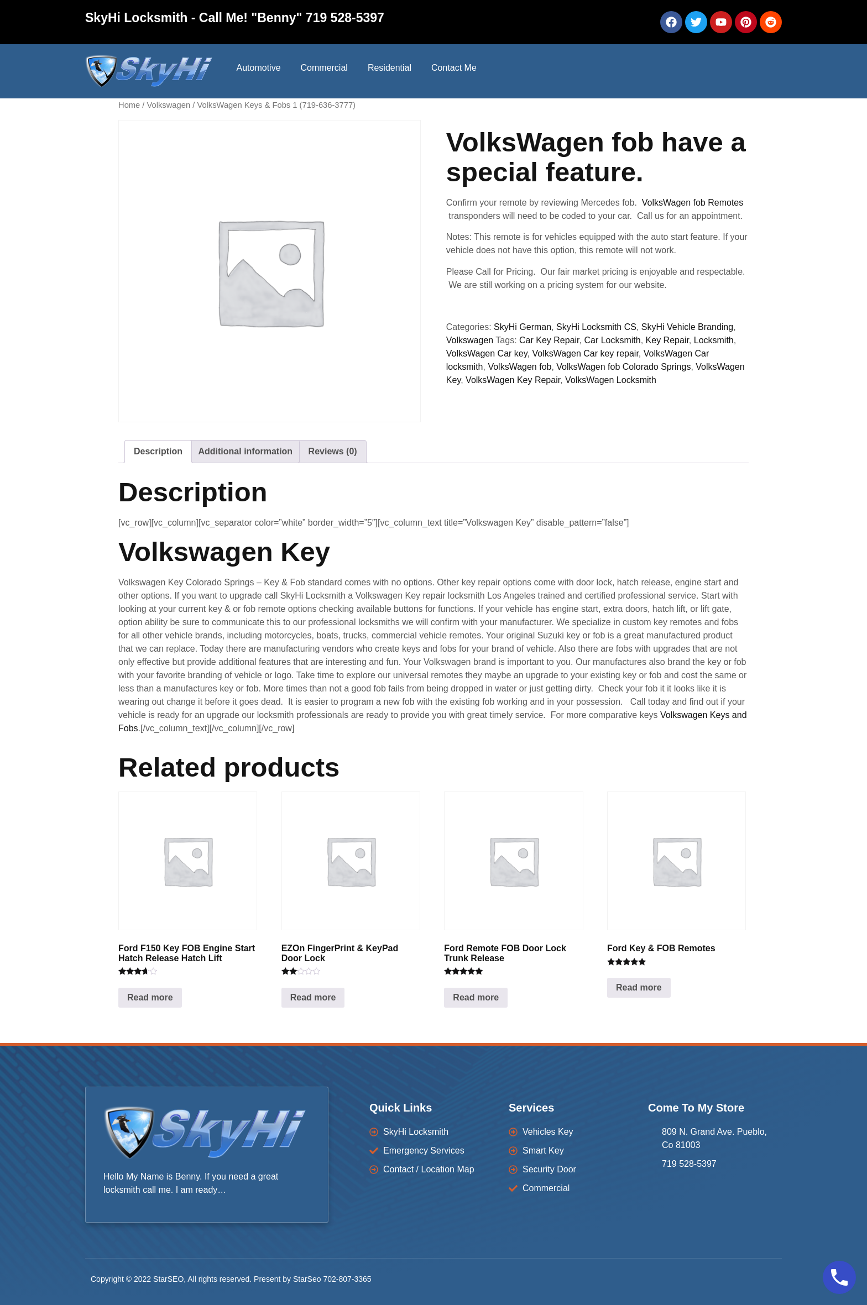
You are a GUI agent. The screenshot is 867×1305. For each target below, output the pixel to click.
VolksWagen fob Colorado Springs (623, 366)
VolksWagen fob (519, 366)
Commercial (324, 67)
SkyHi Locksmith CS (596, 327)
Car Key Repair (549, 340)
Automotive (258, 67)
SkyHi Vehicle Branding (687, 327)
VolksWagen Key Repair (513, 380)
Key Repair (667, 340)
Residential (389, 67)
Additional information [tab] (245, 451)
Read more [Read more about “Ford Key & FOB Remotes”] (639, 987)
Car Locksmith (612, 340)
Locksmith (714, 340)
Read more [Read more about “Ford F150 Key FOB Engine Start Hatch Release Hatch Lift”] (150, 997)
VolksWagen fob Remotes (693, 202)
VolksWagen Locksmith (610, 380)
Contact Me (454, 67)
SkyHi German (522, 327)
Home (129, 105)
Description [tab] (158, 451)
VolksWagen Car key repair (585, 353)
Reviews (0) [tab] (333, 451)
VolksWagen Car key (486, 353)
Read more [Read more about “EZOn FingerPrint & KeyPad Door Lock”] (313, 997)
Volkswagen (169, 105)
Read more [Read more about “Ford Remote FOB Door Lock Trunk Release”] (476, 997)
